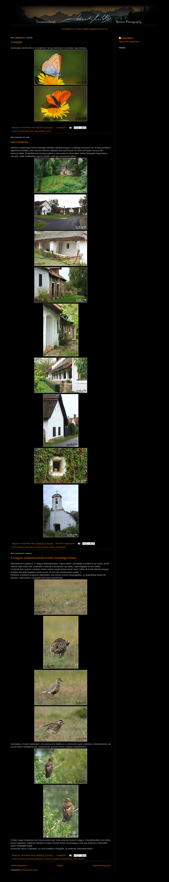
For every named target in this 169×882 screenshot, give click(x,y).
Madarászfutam (66, 859)
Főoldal (60, 865)
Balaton (21, 547)
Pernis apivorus (79, 859)
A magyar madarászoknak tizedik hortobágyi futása (43, 558)
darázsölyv (39, 859)
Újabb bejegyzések (19, 865)
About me (103, 29)
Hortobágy (56, 859)
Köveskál (45, 547)
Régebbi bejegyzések (101, 865)
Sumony (49, 131)
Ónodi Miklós (127, 38)
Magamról (94, 29)
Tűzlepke (16, 42)
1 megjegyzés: (61, 127)
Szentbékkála (61, 547)
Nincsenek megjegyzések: (65, 544)
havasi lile (47, 859)
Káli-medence (19, 142)
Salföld (52, 547)
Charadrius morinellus (26, 859)
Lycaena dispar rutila (26, 131)
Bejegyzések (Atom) (30, 870)
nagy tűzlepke (39, 131)
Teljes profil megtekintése (129, 42)
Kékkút (38, 547)
